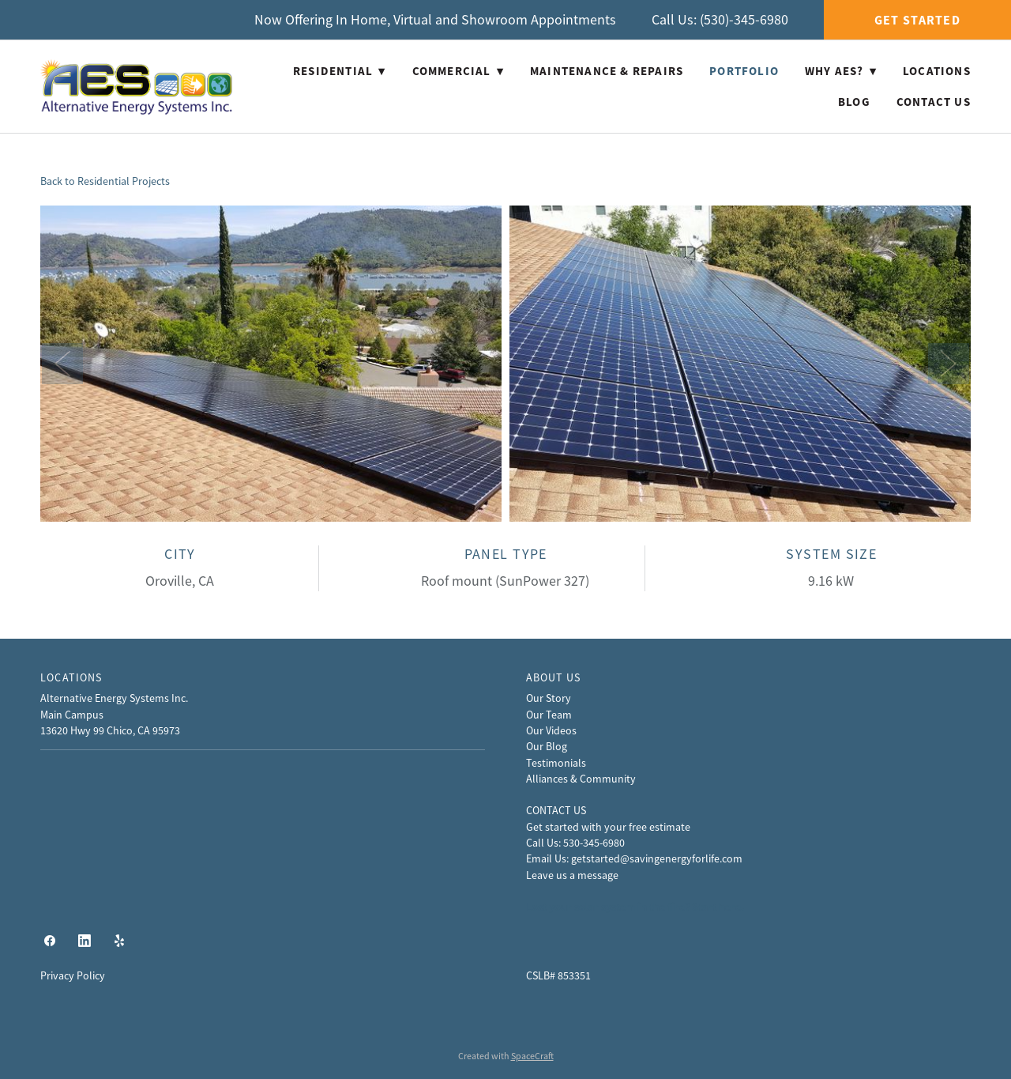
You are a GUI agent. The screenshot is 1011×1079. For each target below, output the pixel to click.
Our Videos (551, 730)
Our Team (549, 714)
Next (948, 364)
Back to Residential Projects (105, 181)
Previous (62, 364)
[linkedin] (84, 941)
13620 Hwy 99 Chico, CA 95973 (110, 730)
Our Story (548, 698)
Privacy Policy (72, 975)
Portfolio (744, 71)
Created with (506, 1056)
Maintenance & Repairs (606, 71)
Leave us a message (572, 875)
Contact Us (933, 102)
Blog (854, 102)
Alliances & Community (581, 779)
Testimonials (556, 763)
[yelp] (119, 941)
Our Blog (546, 746)
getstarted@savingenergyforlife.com (656, 858)
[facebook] (49, 941)
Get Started (917, 20)
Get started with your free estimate (608, 827)
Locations (937, 71)
